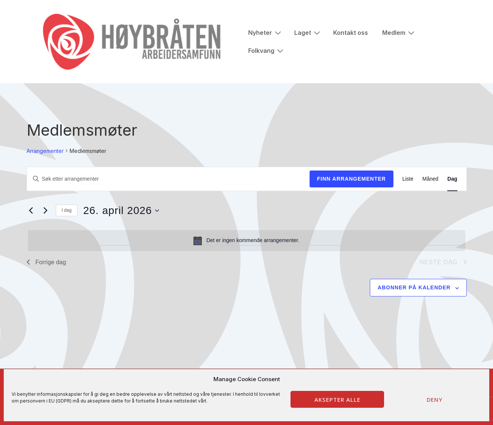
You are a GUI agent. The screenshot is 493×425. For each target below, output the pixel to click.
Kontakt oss (350, 32)
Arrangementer (45, 151)
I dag (67, 210)
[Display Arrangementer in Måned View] (430, 179)
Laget (308, 32)
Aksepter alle (337, 399)
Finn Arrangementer (351, 179)
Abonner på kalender (414, 287)
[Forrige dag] (31, 210)
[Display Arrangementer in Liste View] (408, 179)
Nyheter (265, 32)
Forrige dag (46, 262)
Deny (434, 399)
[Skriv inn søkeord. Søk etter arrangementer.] (168, 179)
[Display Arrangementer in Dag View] (452, 179)
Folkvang (266, 50)
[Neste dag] (45, 210)
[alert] (246, 240)
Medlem (399, 32)
